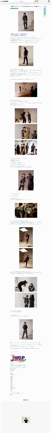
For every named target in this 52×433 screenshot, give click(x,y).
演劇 (11, 7)
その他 (40, 7)
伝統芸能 (33, 7)
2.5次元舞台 (20, 7)
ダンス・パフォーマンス (27, 7)
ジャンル (16, 3)
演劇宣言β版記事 (16, 13)
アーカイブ (12, 13)
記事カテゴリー (22, 3)
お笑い (37, 7)
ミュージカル (15, 7)
